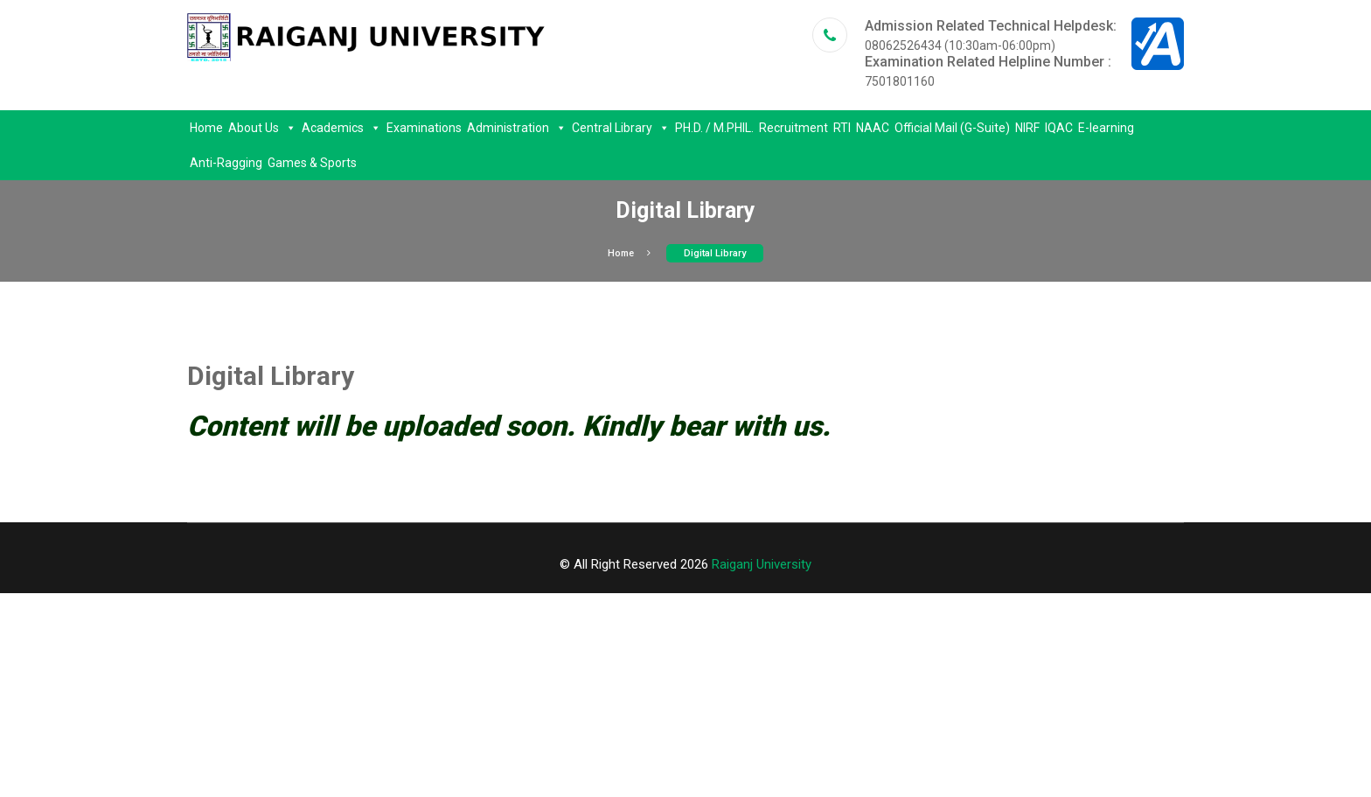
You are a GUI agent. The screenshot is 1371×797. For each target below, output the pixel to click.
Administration (517, 127)
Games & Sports (312, 163)
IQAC (1059, 128)
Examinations (424, 128)
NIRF (1027, 128)
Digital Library (715, 253)
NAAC (872, 128)
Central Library (621, 127)
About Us (262, 127)
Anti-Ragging (226, 163)
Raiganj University (761, 564)
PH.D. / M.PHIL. (714, 128)
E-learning (1106, 128)
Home (206, 128)
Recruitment (793, 128)
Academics (341, 127)
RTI (842, 128)
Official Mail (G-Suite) (952, 128)
